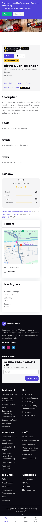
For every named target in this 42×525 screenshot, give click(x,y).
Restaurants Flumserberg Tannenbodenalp (8, 413)
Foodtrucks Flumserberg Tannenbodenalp (8, 456)
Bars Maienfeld (28, 416)
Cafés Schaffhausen (30, 440)
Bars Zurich (27, 394)
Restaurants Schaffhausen (7, 399)
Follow (9, 56)
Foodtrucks (28, 490)
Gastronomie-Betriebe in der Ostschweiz (16, 212)
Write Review (11, 60)
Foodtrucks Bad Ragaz (8, 448)
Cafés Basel (27, 454)
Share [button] (20, 56)
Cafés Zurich (27, 437)
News (6, 87)
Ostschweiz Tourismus (10, 214)
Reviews (21, 87)
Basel (4, 497)
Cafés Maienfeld (29, 458)
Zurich (4, 479)
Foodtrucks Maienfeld (6, 467)
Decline (18, 14)
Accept (7, 14)
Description (9, 83)
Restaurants (29, 479)
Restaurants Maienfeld (7, 425)
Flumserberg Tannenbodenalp (8, 491)
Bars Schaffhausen (30, 398)
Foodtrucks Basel (9, 462)
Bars (25, 483)
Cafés (26, 486)
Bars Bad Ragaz (28, 402)
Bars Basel (26, 412)
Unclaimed (10, 51)
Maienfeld (6, 500)
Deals (19, 83)
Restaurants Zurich (9, 394)
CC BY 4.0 (8, 217)
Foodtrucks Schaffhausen (7, 441)
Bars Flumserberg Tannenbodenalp (29, 406)
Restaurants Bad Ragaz (8, 405)
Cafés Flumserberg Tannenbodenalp (30, 449)
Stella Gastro (11, 324)
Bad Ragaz (6, 486)
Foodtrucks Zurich (9, 437)
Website (11, 271)
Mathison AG (21, 511)
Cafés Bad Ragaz (29, 444)
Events (28, 83)
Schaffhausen (7, 483)
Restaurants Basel (9, 420)
